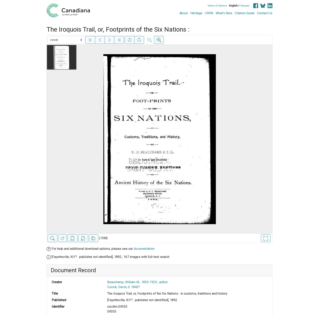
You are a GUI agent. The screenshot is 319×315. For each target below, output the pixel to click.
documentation (144, 249)
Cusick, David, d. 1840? (123, 287)
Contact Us (264, 13)
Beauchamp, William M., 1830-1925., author (137, 282)
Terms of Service (217, 5)
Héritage (196, 13)
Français (244, 5)
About (183, 13)
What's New (224, 13)
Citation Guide (245, 13)
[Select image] (66, 40)
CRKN (209, 13)
